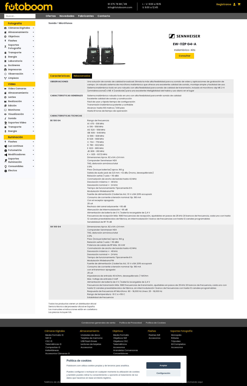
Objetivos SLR (120, 338)
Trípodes (176, 341)
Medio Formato (121, 335)
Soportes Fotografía (14, 46)
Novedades (67, 16)
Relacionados (82, 76)
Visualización (16, 114)
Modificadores (16, 154)
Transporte (14, 52)
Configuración (163, 373)
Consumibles (15, 166)
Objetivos (14, 36)
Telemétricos (120, 344)
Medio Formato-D (54, 335)
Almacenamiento (18, 32)
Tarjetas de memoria (91, 338)
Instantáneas (52, 350)
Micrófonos (65, 23)
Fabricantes (86, 16)
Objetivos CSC (120, 341)
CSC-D (48, 341)
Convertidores (120, 353)
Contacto (104, 16)
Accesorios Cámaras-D (57, 353)
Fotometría (15, 150)
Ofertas (51, 16)
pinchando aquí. (194, 381)
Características (60, 76)
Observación (15, 73)
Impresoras (15, 69)
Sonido (12, 118)
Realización (15, 101)
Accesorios (86, 347)
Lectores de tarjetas (91, 344)
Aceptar (163, 365)
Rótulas (175, 338)
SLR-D (48, 338)
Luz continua (15, 145)
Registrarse (223, 4)
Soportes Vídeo (17, 122)
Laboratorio (15, 61)
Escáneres (14, 65)
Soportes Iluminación (15, 160)
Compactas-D (52, 347)
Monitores (14, 109)
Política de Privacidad (130, 322)
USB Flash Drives (89, 341)
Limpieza (13, 78)
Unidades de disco (90, 335)
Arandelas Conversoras (125, 350)
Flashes (12, 40)
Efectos (12, 170)
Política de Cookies (156, 322)
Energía (12, 56)
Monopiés (176, 335)
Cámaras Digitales (19, 27)
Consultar (184, 55)
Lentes (12, 97)
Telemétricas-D (53, 344)
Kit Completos (178, 344)
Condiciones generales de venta (98, 322)
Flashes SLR (154, 335)
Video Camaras (17, 88)
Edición (12, 105)
